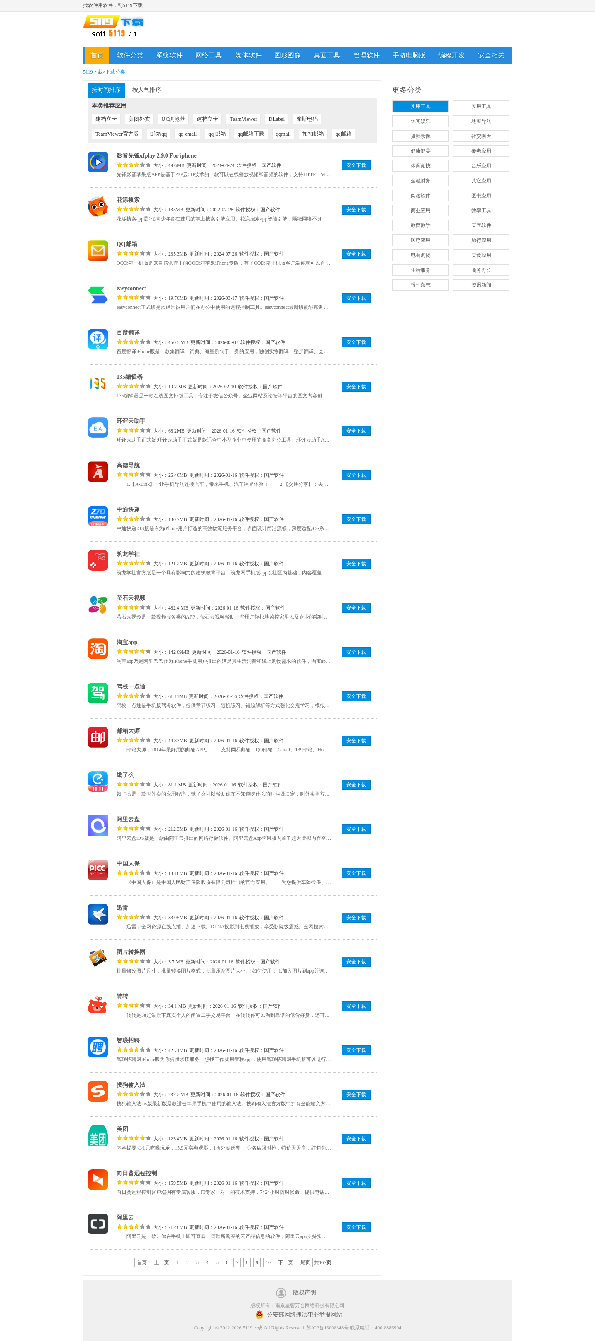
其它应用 (481, 181)
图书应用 (481, 195)
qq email (187, 134)
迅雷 (122, 908)
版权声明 (304, 1292)
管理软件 (366, 55)
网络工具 (208, 55)
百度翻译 (128, 333)
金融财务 (421, 181)
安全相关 (491, 55)
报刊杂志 (421, 285)
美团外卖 (139, 119)
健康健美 (421, 151)
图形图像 (287, 55)
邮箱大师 (128, 731)
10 (268, 1262)
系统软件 (169, 55)
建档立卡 (106, 119)
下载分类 (115, 72)
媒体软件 (248, 55)
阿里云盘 (128, 819)
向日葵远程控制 (137, 1173)
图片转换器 (131, 952)
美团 (122, 1129)
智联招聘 (128, 1040)
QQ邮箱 (127, 244)
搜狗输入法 (131, 1085)
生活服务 (421, 270)
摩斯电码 (307, 119)
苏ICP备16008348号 (327, 1328)
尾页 (305, 1262)
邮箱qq (158, 134)
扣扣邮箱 (313, 134)
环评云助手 (131, 421)
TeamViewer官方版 (117, 134)
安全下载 (356, 165)
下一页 (285, 1262)
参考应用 (481, 151)
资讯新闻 (481, 285)
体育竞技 (421, 166)
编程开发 (451, 55)
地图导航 (481, 121)
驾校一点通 (131, 687)
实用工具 (421, 106)
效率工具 (481, 210)
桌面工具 (327, 55)
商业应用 (421, 210)
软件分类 (130, 55)
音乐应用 (481, 166)
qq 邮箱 (217, 134)
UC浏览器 (173, 119)
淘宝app (127, 642)
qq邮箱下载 (251, 134)
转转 (122, 996)
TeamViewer (243, 119)
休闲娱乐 (421, 121)
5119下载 (93, 72)
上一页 (161, 1262)
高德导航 (128, 465)
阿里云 (125, 1217)
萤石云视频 (131, 598)
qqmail (283, 134)
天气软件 (481, 225)
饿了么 (125, 775)
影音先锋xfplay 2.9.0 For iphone (157, 156)
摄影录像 (421, 136)
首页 (97, 55)
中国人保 (128, 864)
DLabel (277, 119)
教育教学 (421, 225)
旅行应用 (481, 240)
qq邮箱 (344, 134)
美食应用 (481, 255)
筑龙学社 (128, 554)
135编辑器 (130, 377)
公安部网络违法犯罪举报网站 (304, 1315)
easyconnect (131, 288)
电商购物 (421, 255)
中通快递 (128, 510)
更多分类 (407, 90)
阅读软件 (421, 195)
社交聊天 (481, 136)
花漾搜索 (128, 200)
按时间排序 (106, 90)
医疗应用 (421, 240)
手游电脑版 (409, 55)
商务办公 (481, 270)
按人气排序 (146, 90)
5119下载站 (120, 29)
